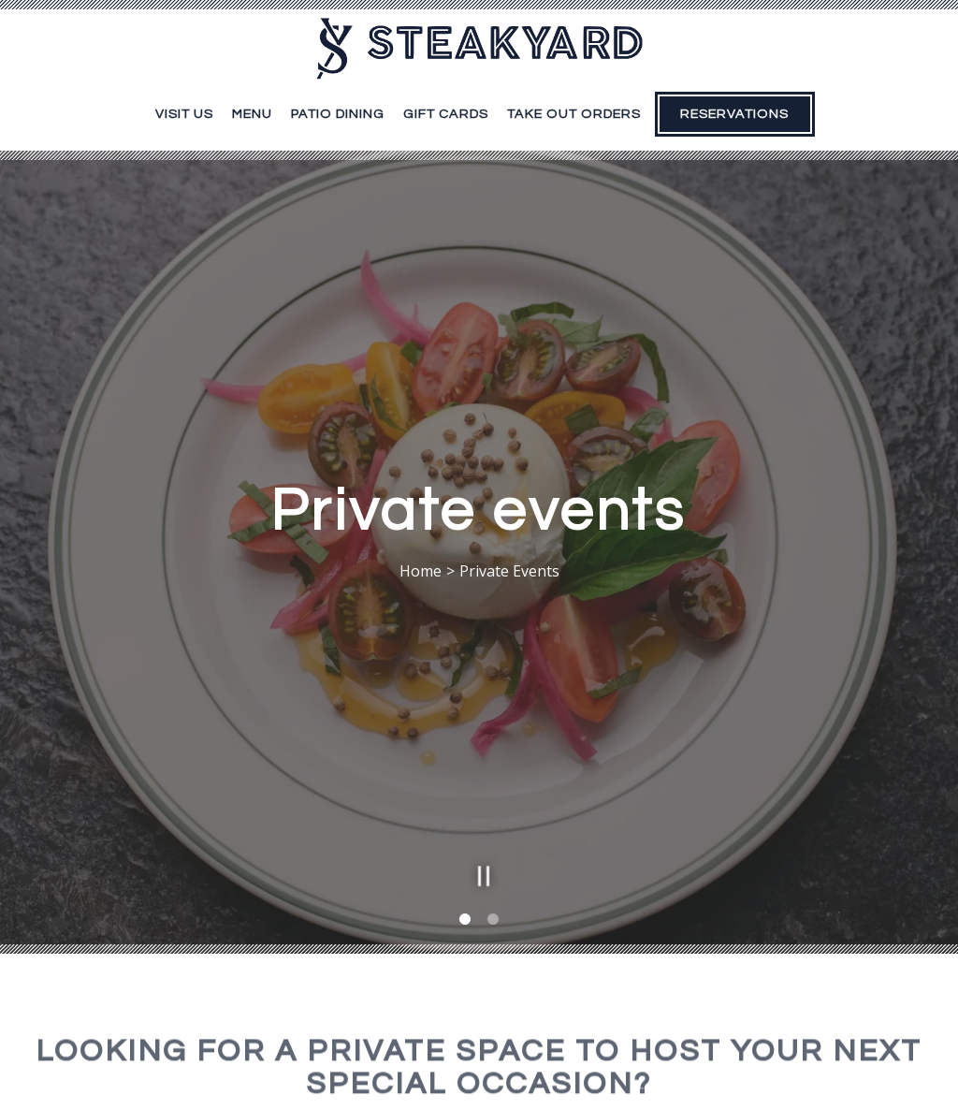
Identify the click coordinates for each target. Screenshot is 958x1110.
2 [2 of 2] (493, 878)
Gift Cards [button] (445, 114)
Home (420, 549)
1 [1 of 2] (465, 878)
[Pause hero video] (478, 831)
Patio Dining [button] (338, 114)
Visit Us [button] (184, 114)
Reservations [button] (734, 114)
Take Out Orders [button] (574, 114)
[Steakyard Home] (479, 47)
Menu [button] (252, 114)
